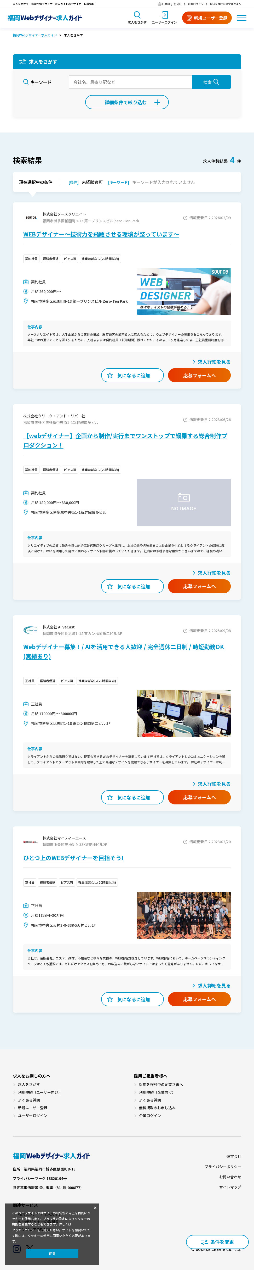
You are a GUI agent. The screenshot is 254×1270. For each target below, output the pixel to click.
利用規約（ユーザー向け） (40, 1092)
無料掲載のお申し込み (157, 1107)
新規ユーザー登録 (32, 1107)
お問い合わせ (230, 1176)
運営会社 (234, 1156)
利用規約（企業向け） (157, 1092)
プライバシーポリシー (223, 1166)
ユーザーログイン (32, 1115)
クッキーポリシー (24, 1230)
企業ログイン (196, 4)
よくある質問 (29, 1100)
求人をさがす (29, 1084)
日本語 (166, 4)
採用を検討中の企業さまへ (225, 4)
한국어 (178, 4)
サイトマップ (230, 1187)
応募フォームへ (199, 375)
